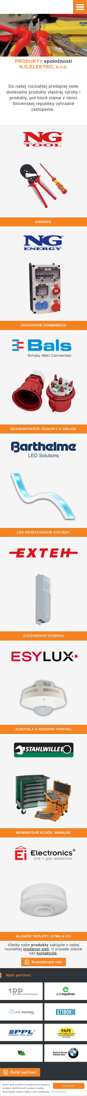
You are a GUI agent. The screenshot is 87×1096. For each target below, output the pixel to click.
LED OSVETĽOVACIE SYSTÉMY (43, 532)
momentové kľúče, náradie (43, 832)
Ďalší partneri (23, 1072)
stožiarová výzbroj (43, 636)
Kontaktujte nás (47, 962)
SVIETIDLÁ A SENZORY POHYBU (43, 729)
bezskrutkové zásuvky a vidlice (43, 429)
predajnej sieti (36, 949)
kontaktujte (47, 953)
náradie (43, 222)
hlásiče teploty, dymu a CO (43, 936)
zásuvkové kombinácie (43, 325)
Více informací (59, 1091)
